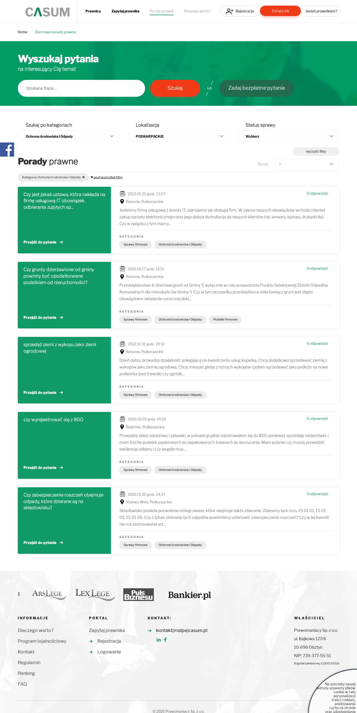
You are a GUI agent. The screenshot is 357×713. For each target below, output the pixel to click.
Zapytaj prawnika (125, 11)
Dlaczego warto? (197, 11)
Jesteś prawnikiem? (321, 11)
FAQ (22, 684)
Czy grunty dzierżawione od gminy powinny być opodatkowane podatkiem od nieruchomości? (58, 276)
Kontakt (26, 652)
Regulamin (29, 662)
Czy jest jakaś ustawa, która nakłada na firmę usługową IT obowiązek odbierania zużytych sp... (64, 201)
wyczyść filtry (316, 151)
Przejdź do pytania (39, 242)
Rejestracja (245, 11)
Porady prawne (162, 11)
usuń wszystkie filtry (107, 177)
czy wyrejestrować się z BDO (53, 419)
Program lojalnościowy (42, 641)
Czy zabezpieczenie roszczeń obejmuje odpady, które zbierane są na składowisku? (63, 501)
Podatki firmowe (225, 319)
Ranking (26, 673)
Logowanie (109, 652)
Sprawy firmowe (135, 244)
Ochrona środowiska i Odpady (180, 244)
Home (22, 32)
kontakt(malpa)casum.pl (181, 630)
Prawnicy (93, 11)
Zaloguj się (280, 11)
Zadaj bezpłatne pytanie (256, 88)
